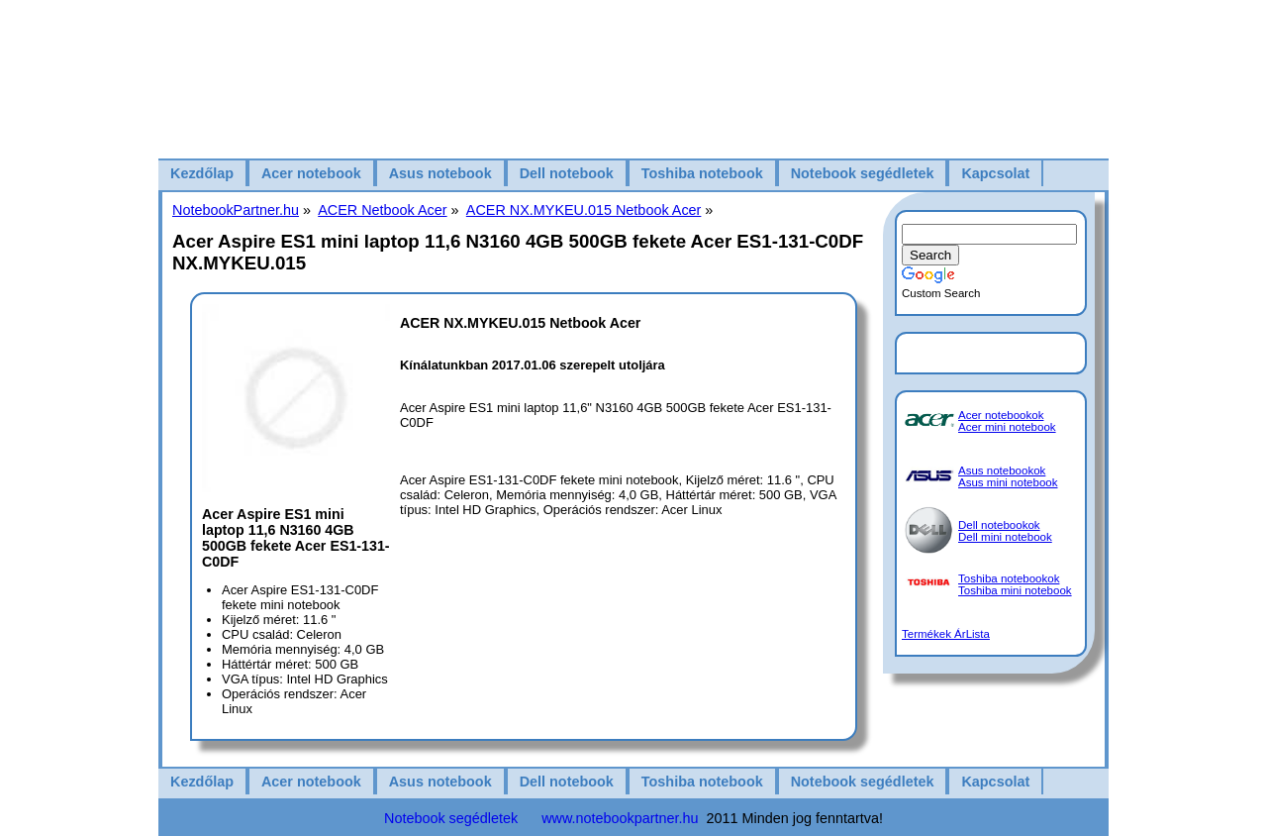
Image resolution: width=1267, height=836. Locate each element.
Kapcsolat (995, 173)
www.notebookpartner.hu (619, 818)
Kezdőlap (202, 173)
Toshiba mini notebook (1015, 590)
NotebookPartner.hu (235, 210)
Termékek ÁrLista (946, 634)
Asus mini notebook (1008, 482)
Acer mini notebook (1007, 427)
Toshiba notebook (702, 173)
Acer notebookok (1000, 415)
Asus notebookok (1001, 470)
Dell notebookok (999, 525)
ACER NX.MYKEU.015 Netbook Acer (584, 210)
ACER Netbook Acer (382, 210)
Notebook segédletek (862, 173)
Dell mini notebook (1005, 537)
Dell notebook (567, 173)
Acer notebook (311, 173)
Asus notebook (440, 173)
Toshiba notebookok (1008, 578)
